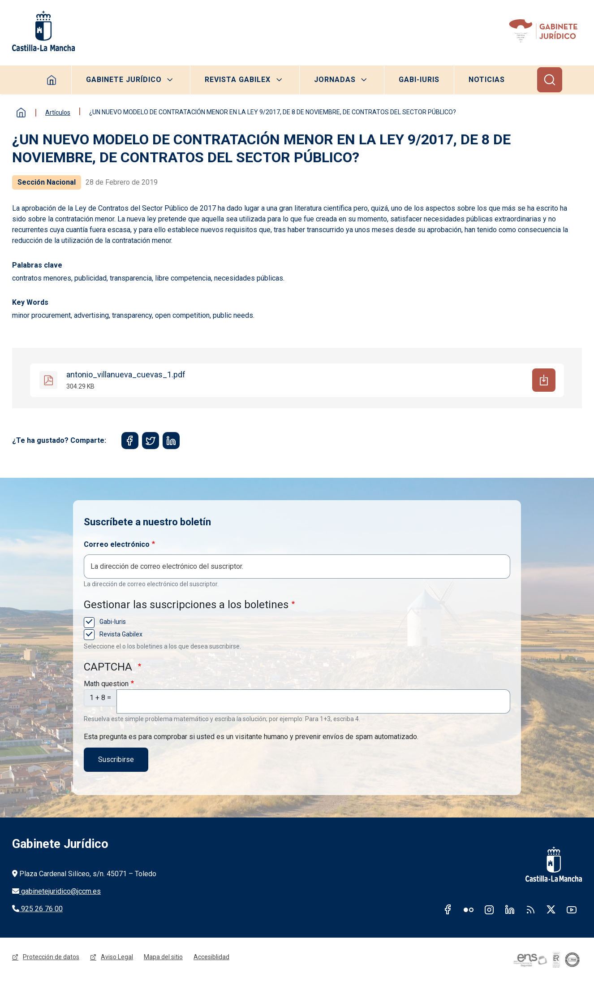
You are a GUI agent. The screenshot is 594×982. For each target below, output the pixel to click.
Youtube (571, 909)
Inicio (21, 112)
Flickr (468, 909)
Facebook (448, 909)
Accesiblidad (211, 956)
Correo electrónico (117, 544)
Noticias (487, 79)
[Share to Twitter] (150, 440)
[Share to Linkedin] (171, 440)
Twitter (551, 909)
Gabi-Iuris (419, 79)
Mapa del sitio (163, 956)
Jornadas (335, 79)
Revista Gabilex (238, 79)
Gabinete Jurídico (124, 79)
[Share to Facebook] (129, 440)
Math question (106, 683)
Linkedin (509, 909)
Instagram (489, 909)
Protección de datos (51, 956)
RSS (530, 909)
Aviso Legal (117, 956)
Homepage (52, 79)
